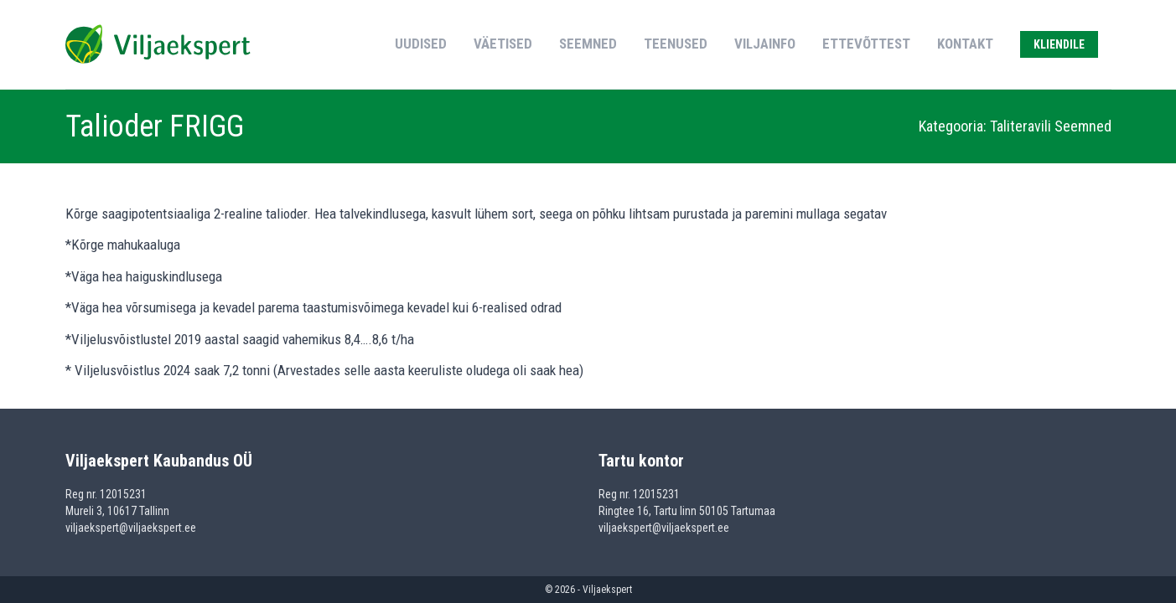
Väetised (503, 43)
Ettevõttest (866, 43)
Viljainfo (764, 43)
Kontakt (965, 43)
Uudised (421, 43)
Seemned (588, 43)
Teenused (675, 43)
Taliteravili (1022, 126)
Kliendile (1059, 44)
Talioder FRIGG (154, 126)
